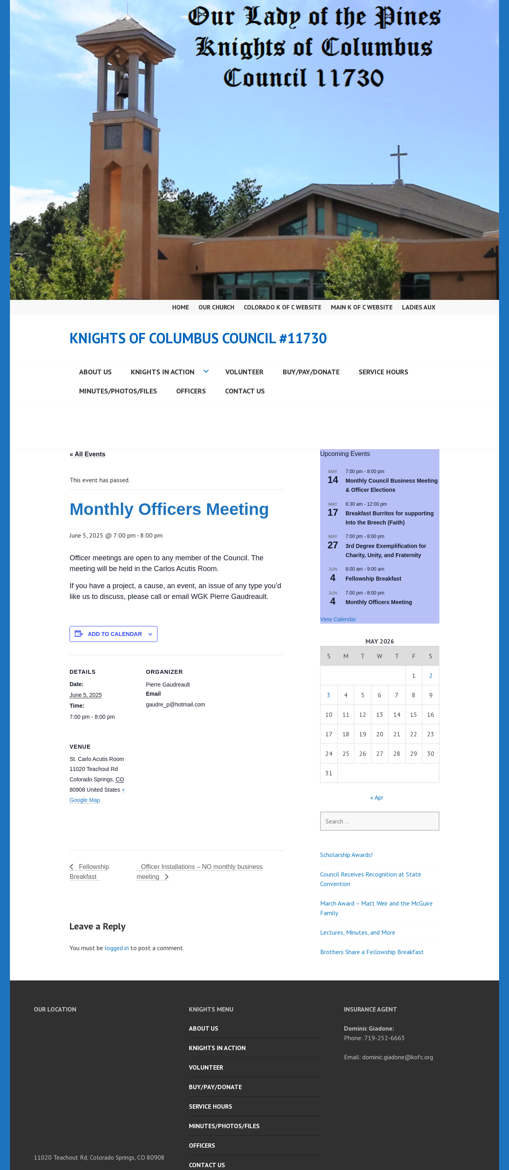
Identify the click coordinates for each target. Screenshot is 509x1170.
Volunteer (244, 371)
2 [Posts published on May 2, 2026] (431, 675)
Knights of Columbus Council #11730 (198, 338)
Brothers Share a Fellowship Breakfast (372, 952)
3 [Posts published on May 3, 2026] (328, 695)
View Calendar (338, 619)
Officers (191, 390)
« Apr (376, 797)
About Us (95, 371)
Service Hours (383, 371)
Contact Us (245, 390)
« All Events (87, 454)
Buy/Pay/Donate (311, 371)
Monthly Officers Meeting (379, 602)
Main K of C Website (361, 307)
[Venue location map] (188, 784)
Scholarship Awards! (346, 855)
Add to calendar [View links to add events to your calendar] (115, 634)
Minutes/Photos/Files (118, 390)
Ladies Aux (418, 307)
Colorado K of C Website (282, 307)
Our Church (216, 307)
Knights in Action (162, 371)
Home (180, 307)
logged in (117, 948)
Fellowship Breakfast (373, 578)
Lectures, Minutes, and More (357, 932)
